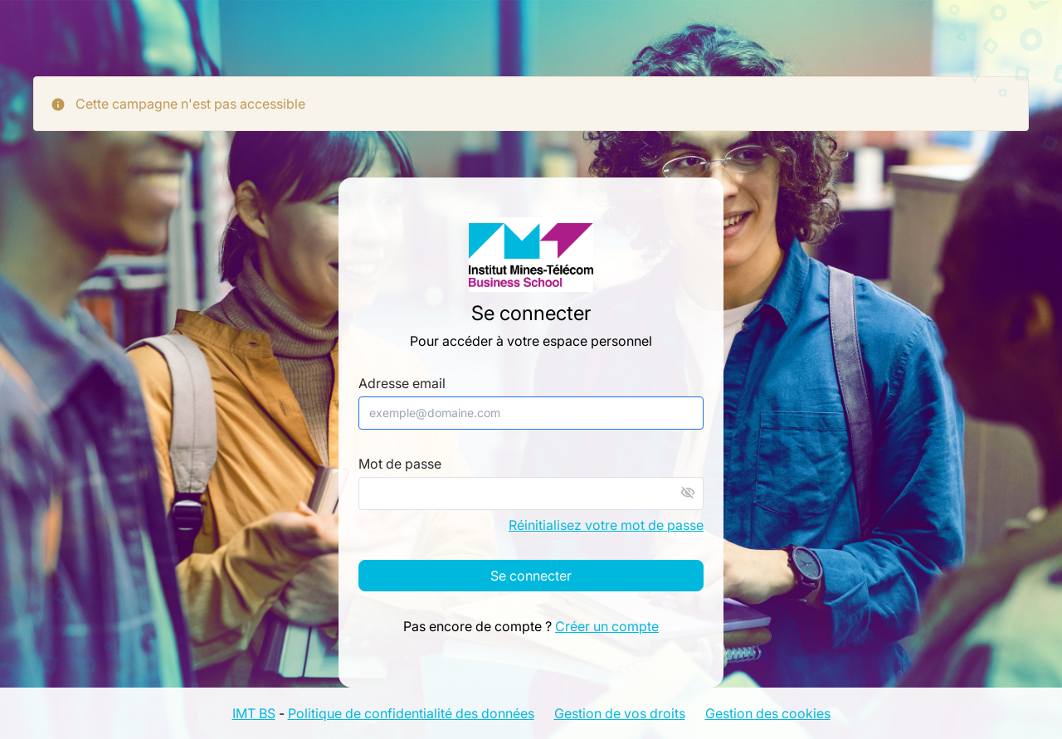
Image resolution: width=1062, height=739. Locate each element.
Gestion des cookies (768, 713)
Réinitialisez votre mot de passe (606, 525)
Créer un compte (607, 626)
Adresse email (402, 383)
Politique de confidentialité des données (411, 713)
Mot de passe (399, 464)
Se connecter (531, 575)
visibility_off (687, 492)
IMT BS (253, 713)
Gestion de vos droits (619, 713)
